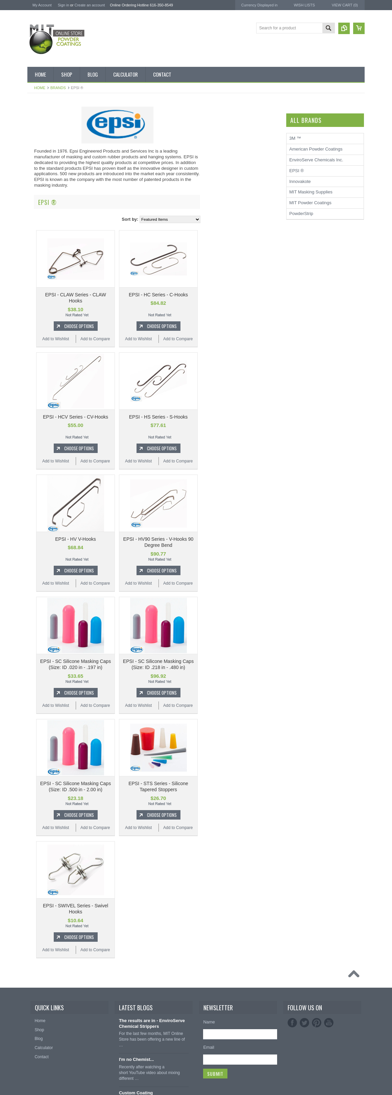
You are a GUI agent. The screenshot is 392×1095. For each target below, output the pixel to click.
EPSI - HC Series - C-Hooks (237, 294)
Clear (36, 298)
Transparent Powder (49, 481)
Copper (37, 309)
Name (209, 1021)
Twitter (304, 1022)
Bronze (37, 264)
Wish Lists (304, 5)
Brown (37, 275)
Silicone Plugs (43, 550)
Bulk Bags (40, 126)
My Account (42, 5)
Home (39, 88)
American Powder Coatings (54, 600)
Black (36, 241)
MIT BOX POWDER (49, 161)
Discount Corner (45, 149)
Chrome (38, 286)
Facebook (292, 1022)
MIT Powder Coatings (48, 591)
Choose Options (158, 326)
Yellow (37, 435)
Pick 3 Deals (42, 183)
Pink (35, 367)
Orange (38, 355)
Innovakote (300, 181)
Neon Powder (43, 470)
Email (208, 1047)
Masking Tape (43, 538)
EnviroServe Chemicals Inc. (54, 636)
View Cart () (345, 5)
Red (35, 401)
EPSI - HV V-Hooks (154, 539)
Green (36, 332)
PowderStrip (39, 645)
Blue (35, 252)
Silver (36, 412)
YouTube (329, 1022)
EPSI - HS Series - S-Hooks (237, 417)
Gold (35, 321)
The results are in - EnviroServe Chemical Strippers (152, 1023)
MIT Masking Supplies (49, 609)
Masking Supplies (47, 492)
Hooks (37, 515)
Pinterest (316, 1022)
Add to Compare (174, 339)
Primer (37, 378)
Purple (37, 389)
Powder (38, 218)
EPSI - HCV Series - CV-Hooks (154, 417)
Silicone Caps (43, 504)
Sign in (63, 5)
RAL (35, 447)
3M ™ (33, 627)
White (36, 424)
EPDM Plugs (42, 527)
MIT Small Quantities (50, 229)
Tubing (37, 561)
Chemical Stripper (47, 206)
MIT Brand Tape (45, 172)
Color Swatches (45, 458)
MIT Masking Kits (46, 195)
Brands (58, 88)
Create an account (89, 5)
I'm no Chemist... (136, 1059)
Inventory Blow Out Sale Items (58, 138)
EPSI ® (34, 618)
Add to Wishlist (134, 339)
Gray (35, 344)
